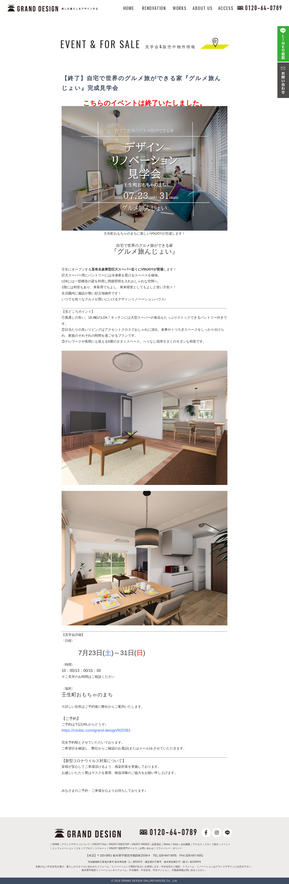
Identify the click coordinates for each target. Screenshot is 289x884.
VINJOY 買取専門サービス (123, 848)
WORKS (180, 8)
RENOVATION (154, 8)
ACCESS (226, 8)
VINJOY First (99, 844)
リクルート (101, 848)
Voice (175, 844)
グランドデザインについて (76, 844)
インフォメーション (62, 848)
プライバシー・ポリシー (169, 848)
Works (166, 844)
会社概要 (185, 844)
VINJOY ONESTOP (118, 844)
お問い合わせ (147, 848)
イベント (225, 844)
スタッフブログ (84, 848)
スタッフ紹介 (211, 844)
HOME (128, 8)
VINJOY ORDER (140, 844)
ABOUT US (202, 8)
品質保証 (156, 844)
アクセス (197, 844)
